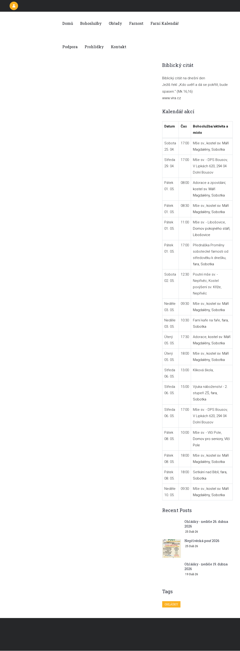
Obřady (115, 23)
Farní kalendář (164, 23)
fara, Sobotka (203, 264)
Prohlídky (94, 46)
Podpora (70, 46)
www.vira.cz (171, 98)
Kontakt (118, 46)
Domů (67, 23)
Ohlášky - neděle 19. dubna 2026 (206, 566)
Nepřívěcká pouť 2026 (201, 540)
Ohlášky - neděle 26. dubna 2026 (206, 523)
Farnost (136, 23)
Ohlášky (171, 604)
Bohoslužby (91, 23)
